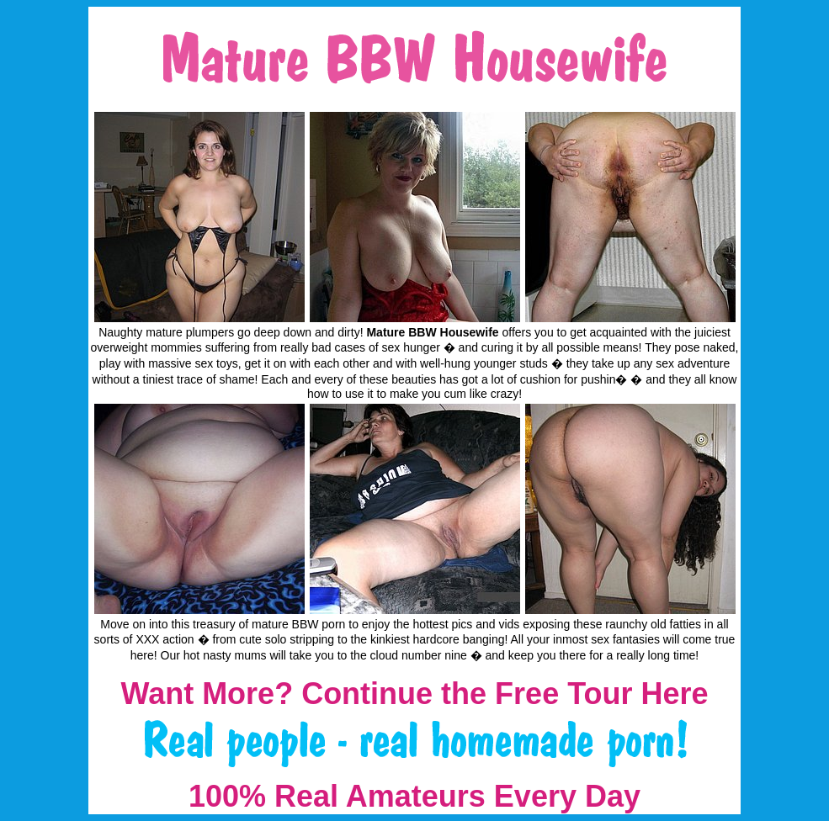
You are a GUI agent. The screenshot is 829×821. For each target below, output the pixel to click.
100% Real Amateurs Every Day (414, 796)
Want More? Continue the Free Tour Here (414, 693)
